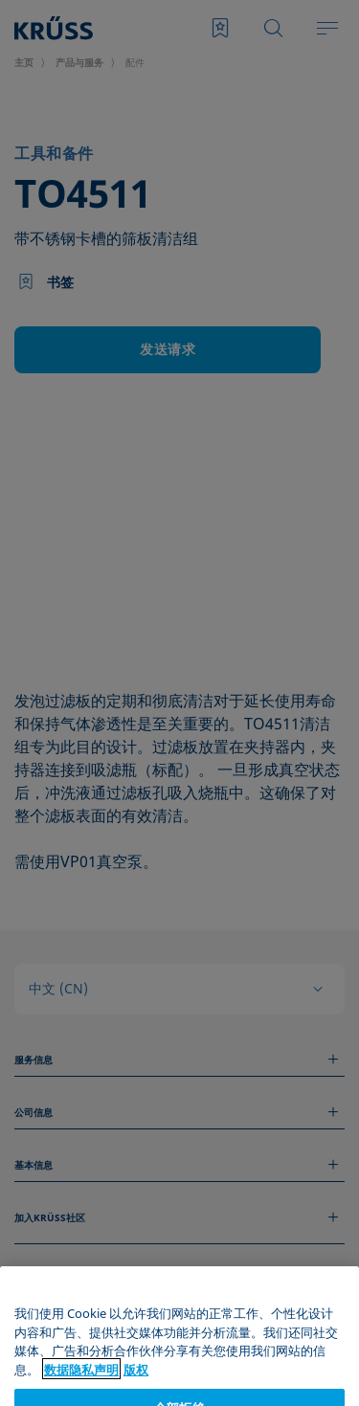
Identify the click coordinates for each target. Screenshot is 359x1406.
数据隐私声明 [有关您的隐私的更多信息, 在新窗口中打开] (81, 1395)
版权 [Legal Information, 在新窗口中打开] (135, 1395)
